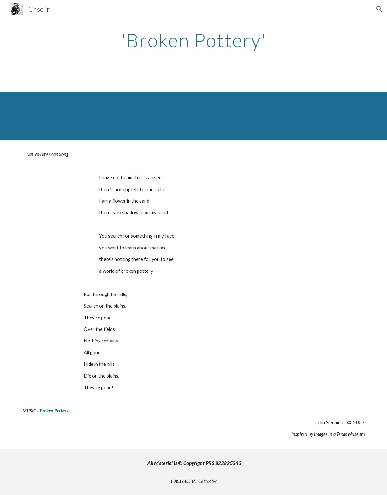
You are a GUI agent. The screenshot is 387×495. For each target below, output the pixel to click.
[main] (193, 40)
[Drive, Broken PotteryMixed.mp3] (193, 116)
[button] (379, 9)
